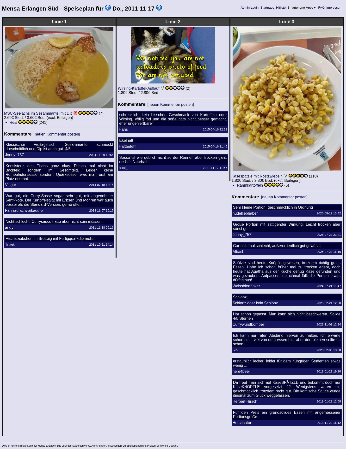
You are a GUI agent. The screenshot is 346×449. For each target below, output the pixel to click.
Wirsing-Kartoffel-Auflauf (138, 88)
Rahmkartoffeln (250, 185)
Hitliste (280, 7)
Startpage (267, 7)
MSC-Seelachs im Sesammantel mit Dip (38, 113)
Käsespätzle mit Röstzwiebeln (257, 176)
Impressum (334, 7)
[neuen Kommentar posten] (57, 134)
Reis (13, 122)
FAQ (321, 7)
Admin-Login (250, 7)
